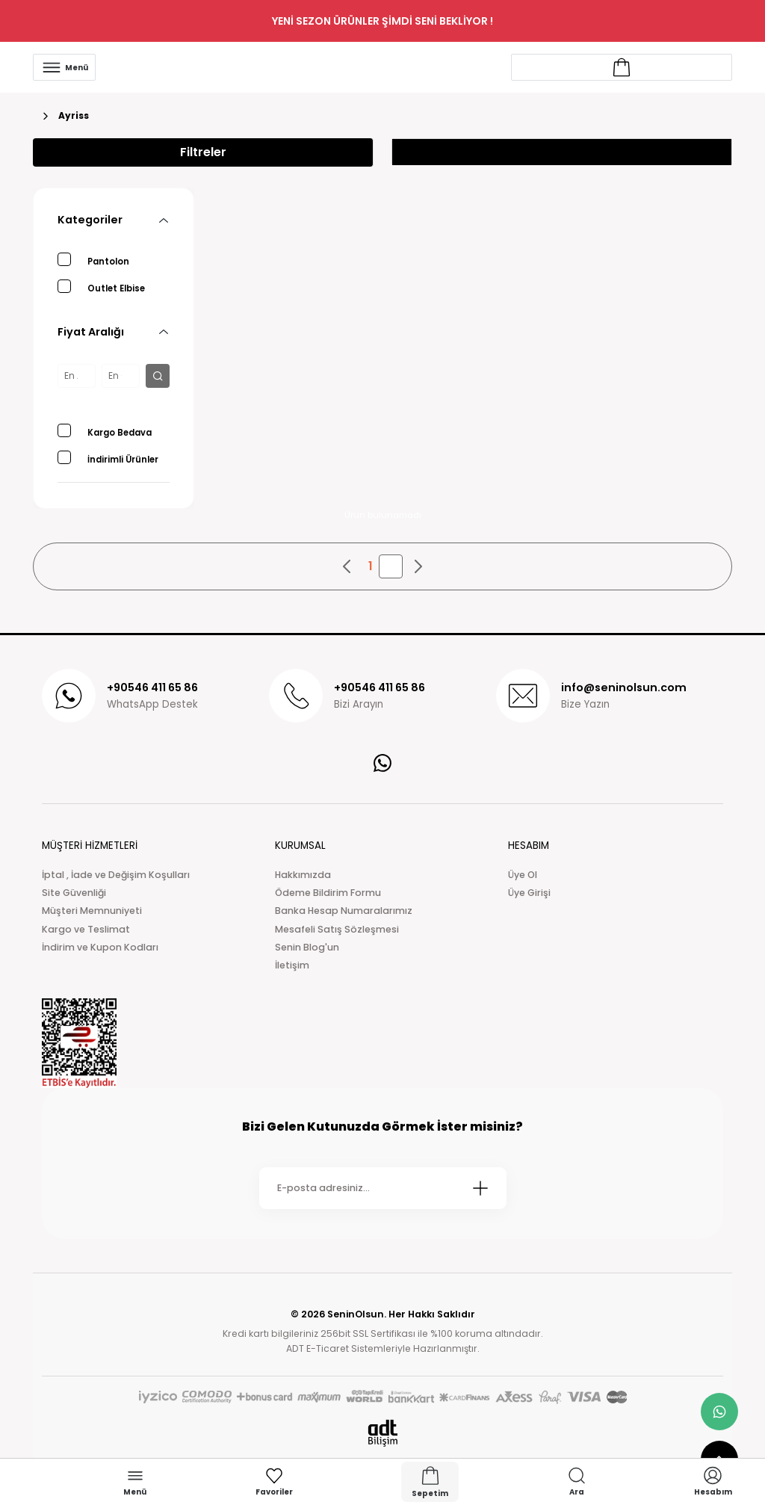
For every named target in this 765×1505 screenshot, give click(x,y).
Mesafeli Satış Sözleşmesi (337, 929)
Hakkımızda (303, 874)
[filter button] (158, 376)
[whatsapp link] (719, 1411)
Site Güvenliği (74, 892)
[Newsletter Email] (383, 1188)
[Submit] (480, 1188)
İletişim (292, 965)
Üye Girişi (529, 892)
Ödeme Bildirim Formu (328, 892)
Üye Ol (522, 874)
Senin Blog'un (307, 947)
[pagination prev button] (347, 566)
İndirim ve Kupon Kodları (100, 947)
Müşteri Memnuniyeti (92, 910)
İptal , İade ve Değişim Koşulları (116, 874)
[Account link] (621, 67)
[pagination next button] (418, 566)
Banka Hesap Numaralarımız (343, 910)
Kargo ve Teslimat (86, 929)
